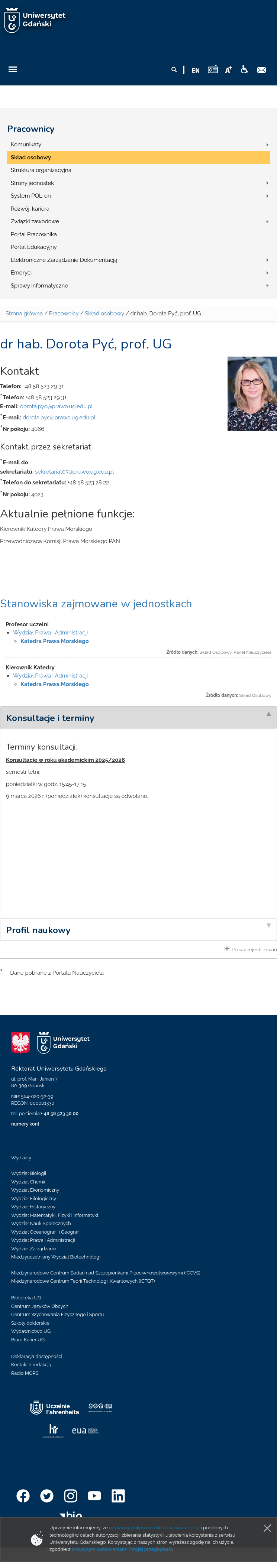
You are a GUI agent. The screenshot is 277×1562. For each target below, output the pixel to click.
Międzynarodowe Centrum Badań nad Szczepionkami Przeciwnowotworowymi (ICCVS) (105, 1273)
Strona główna (24, 313)
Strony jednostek (32, 183)
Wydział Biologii (28, 1173)
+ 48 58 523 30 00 (59, 1113)
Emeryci (21, 272)
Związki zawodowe (35, 221)
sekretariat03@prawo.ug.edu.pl (74, 471)
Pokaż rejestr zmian (250, 949)
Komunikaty (26, 144)
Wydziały (21, 1157)
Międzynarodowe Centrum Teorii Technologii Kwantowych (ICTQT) (83, 1281)
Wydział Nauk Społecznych (41, 1223)
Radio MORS (25, 1373)
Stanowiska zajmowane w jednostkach (96, 603)
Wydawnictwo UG (31, 1331)
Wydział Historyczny (33, 1206)
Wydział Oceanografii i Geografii (46, 1232)
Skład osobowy (31, 157)
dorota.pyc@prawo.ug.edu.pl (56, 406)
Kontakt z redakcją (31, 1364)
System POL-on (31, 195)
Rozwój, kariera (30, 208)
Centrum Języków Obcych (39, 1306)
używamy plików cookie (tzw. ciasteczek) (154, 1527)
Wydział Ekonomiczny (35, 1190)
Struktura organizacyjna (41, 170)
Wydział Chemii (28, 1182)
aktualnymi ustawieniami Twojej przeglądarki (122, 1549)
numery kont (25, 1124)
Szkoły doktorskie (30, 1323)
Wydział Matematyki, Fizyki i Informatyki (54, 1215)
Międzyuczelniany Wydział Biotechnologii (56, 1257)
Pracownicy (31, 129)
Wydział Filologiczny (33, 1198)
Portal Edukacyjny (34, 247)
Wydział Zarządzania (33, 1248)
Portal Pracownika (34, 234)
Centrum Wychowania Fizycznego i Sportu (57, 1314)
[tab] (138, 717)
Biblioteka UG (26, 1297)
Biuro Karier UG (28, 1339)
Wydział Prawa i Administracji (50, 632)
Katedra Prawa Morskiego (54, 641)
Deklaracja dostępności (36, 1356)
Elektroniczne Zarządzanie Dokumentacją (64, 260)
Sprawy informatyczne (39, 285)
